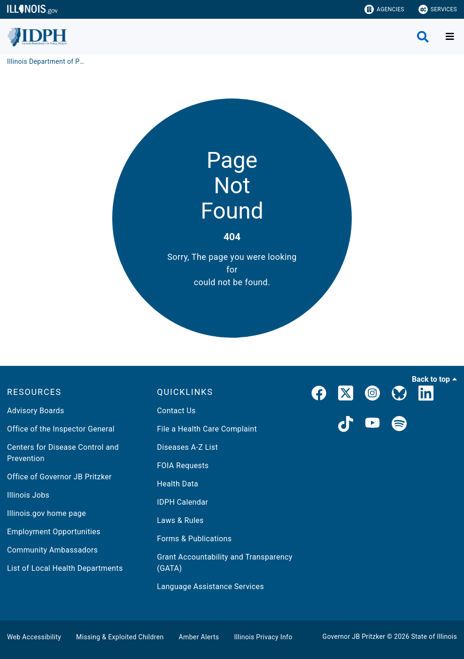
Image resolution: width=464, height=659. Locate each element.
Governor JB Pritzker (354, 636)
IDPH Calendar (182, 502)
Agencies (384, 9)
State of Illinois (434, 636)
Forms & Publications (194, 538)
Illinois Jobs (28, 495)
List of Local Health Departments (65, 568)
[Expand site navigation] (450, 36)
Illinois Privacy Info (263, 637)
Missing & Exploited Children (119, 637)
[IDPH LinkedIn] (425, 395)
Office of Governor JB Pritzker (59, 476)
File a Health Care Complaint (207, 428)
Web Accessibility (34, 637)
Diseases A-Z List (187, 447)
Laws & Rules (180, 520)
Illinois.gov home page (46, 513)
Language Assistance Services (210, 586)
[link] (318, 395)
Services (437, 9)
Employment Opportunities (54, 531)
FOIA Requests (183, 465)
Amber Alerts (199, 637)
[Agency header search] (423, 37)
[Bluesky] (399, 395)
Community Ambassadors (52, 549)
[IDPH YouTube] (372, 425)
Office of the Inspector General (61, 428)
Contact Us (176, 410)
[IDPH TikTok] (345, 425)
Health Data (177, 483)
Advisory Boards (35, 410)
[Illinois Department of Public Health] (47, 61)
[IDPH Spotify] (399, 425)
